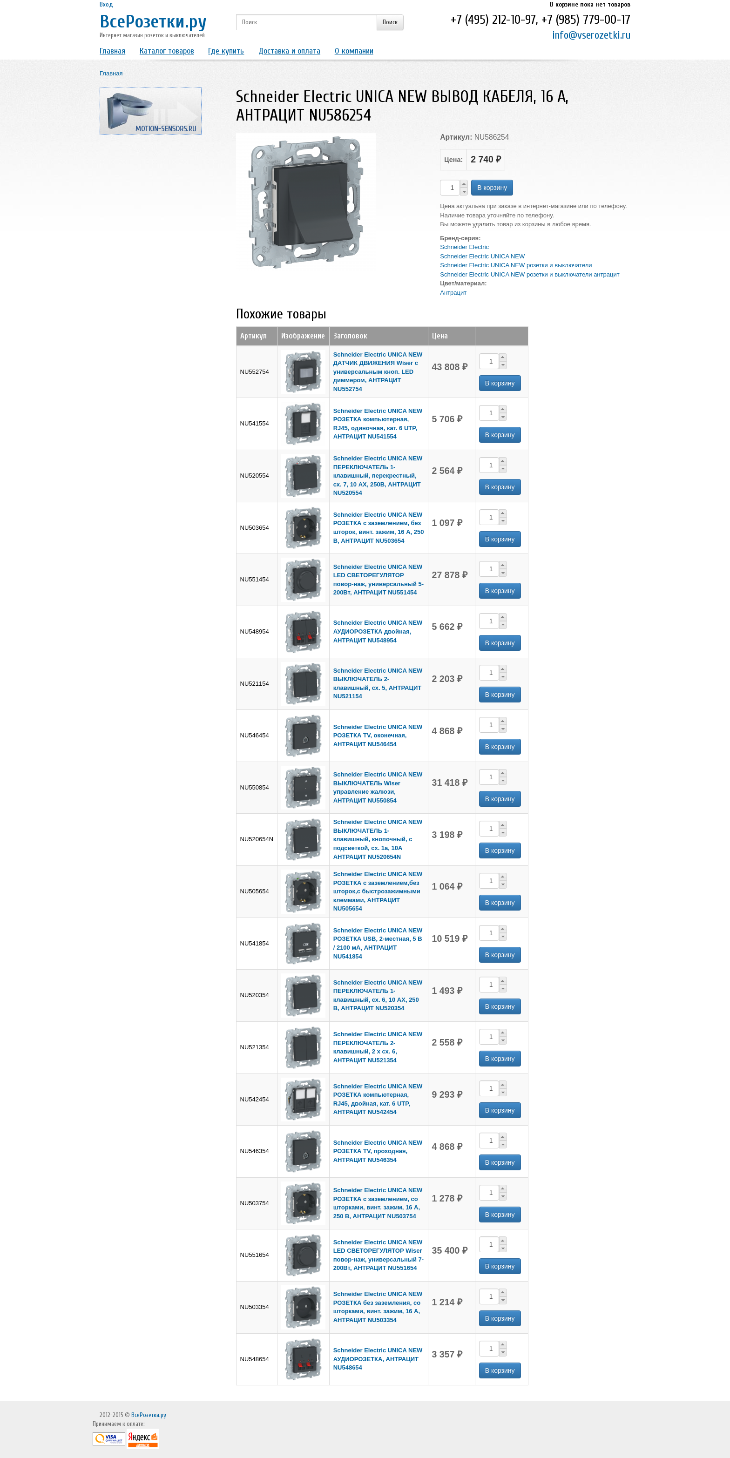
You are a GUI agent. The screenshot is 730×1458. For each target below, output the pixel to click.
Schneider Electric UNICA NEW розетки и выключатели (516, 265)
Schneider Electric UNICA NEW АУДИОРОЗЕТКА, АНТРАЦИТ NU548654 (378, 1359)
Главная (112, 51)
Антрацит (453, 292)
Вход (106, 4)
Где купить (226, 51)
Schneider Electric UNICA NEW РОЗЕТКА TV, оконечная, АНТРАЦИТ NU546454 (378, 735)
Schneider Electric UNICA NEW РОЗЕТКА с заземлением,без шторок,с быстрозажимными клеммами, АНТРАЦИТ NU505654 (378, 891)
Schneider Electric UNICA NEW (482, 256)
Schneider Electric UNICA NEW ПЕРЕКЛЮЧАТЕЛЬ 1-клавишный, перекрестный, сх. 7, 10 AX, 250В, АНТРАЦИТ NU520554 (378, 475)
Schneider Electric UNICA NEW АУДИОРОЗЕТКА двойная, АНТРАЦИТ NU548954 (378, 631)
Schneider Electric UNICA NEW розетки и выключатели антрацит (529, 274)
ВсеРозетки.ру (153, 21)
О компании (354, 51)
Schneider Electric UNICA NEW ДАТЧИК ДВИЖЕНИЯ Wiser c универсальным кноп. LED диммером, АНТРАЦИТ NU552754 (378, 371)
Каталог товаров (167, 51)
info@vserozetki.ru (591, 35)
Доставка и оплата (289, 51)
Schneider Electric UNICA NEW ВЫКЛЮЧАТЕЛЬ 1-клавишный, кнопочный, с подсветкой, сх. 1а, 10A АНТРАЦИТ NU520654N (378, 839)
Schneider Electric (464, 246)
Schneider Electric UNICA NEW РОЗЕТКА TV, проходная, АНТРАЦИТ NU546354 (378, 1151)
